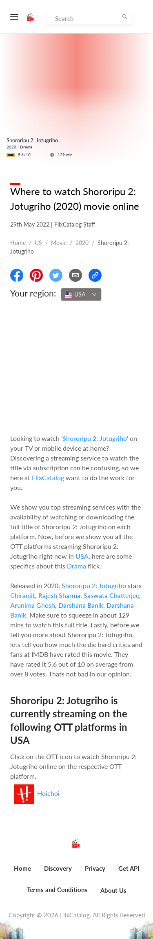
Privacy (95, 868)
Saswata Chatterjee (111, 595)
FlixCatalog (48, 477)
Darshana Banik (80, 605)
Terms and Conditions (57, 889)
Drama (76, 566)
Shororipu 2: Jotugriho (94, 585)
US (38, 242)
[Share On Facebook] (16, 275)
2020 (82, 242)
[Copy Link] (95, 275)
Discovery (58, 868)
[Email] (75, 275)
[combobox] (81, 294)
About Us (113, 890)
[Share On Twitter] (55, 275)
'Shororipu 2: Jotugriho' (94, 438)
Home (18, 242)
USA (82, 556)
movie (59, 242)
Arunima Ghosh (32, 605)
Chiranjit (22, 595)
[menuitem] (22, 873)
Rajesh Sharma (59, 595)
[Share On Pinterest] (36, 275)
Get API (128, 868)
